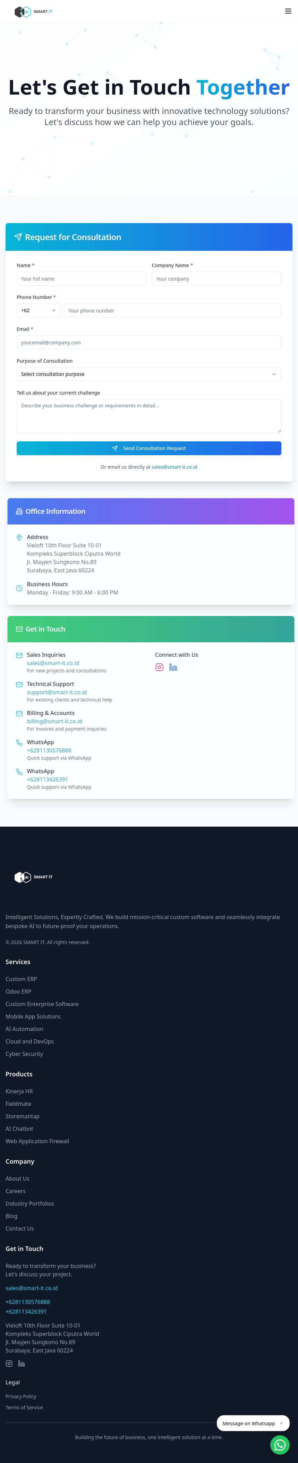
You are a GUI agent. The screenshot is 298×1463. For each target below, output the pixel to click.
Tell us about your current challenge (58, 392)
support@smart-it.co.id (60, 692)
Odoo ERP (18, 991)
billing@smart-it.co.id (57, 721)
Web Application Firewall (37, 1141)
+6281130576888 (52, 750)
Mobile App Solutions (33, 1016)
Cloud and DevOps (30, 1041)
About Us (17, 1178)
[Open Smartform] (280, 1445)
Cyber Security (24, 1054)
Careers (16, 1191)
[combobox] (39, 310)
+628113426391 (50, 779)
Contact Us (20, 1228)
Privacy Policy (21, 1396)
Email (25, 329)
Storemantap (23, 1116)
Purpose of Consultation (45, 361)
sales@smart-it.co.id (174, 467)
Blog (11, 1216)
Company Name (172, 265)
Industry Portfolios (30, 1203)
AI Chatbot (19, 1128)
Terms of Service (24, 1407)
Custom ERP (21, 979)
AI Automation (24, 1029)
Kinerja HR (19, 1091)
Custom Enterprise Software (42, 1004)
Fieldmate (18, 1104)
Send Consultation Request (149, 448)
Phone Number (36, 297)
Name (26, 265)
